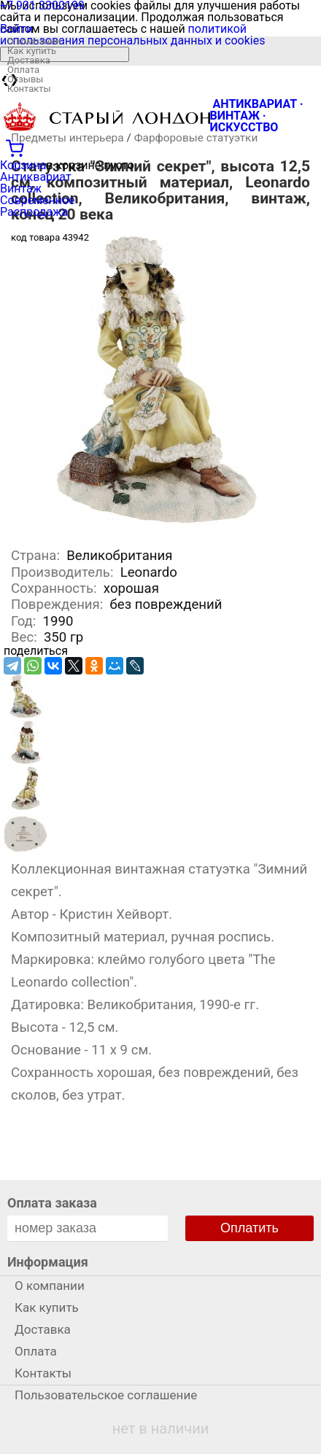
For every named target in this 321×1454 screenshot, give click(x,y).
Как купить (31, 50)
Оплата (23, 69)
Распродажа (34, 212)
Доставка (28, 60)
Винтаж (21, 188)
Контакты (29, 88)
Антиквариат (35, 177)
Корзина (23, 165)
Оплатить (249, 1228)
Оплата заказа (52, 1202)
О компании (34, 41)
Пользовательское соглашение (106, 1395)
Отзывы (25, 79)
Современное (37, 200)
